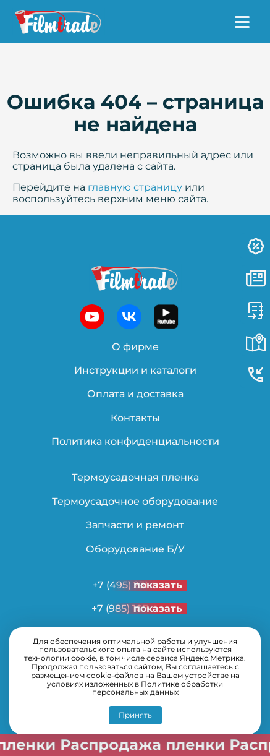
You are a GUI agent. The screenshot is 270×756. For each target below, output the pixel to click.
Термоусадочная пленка (135, 477)
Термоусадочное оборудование (135, 501)
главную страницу (135, 187)
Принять (135, 714)
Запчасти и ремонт (135, 525)
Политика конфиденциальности (135, 441)
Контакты (135, 418)
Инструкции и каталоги (135, 370)
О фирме (135, 347)
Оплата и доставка (135, 394)
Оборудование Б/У (135, 549)
